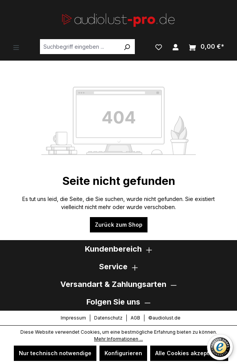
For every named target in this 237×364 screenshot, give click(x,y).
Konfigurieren (123, 353)
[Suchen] (127, 46)
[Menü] (16, 46)
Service (113, 266)
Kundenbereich (113, 249)
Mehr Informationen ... (118, 339)
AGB (135, 318)
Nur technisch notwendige (55, 353)
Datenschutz (108, 318)
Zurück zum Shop (119, 224)
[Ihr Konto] (175, 46)
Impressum (73, 318)
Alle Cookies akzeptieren (189, 353)
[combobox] (79, 46)
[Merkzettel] (158, 46)
